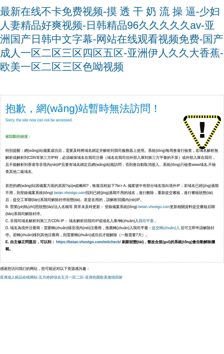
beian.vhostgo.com (69, 193)
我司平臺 (147, 221)
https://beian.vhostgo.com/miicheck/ (88, 242)
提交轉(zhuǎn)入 (165, 228)
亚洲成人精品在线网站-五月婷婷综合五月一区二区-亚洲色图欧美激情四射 (61, 277)
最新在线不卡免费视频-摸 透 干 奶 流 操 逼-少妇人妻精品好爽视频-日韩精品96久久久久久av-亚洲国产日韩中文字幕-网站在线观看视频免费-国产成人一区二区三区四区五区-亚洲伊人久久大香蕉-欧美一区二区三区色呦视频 (111, 39)
